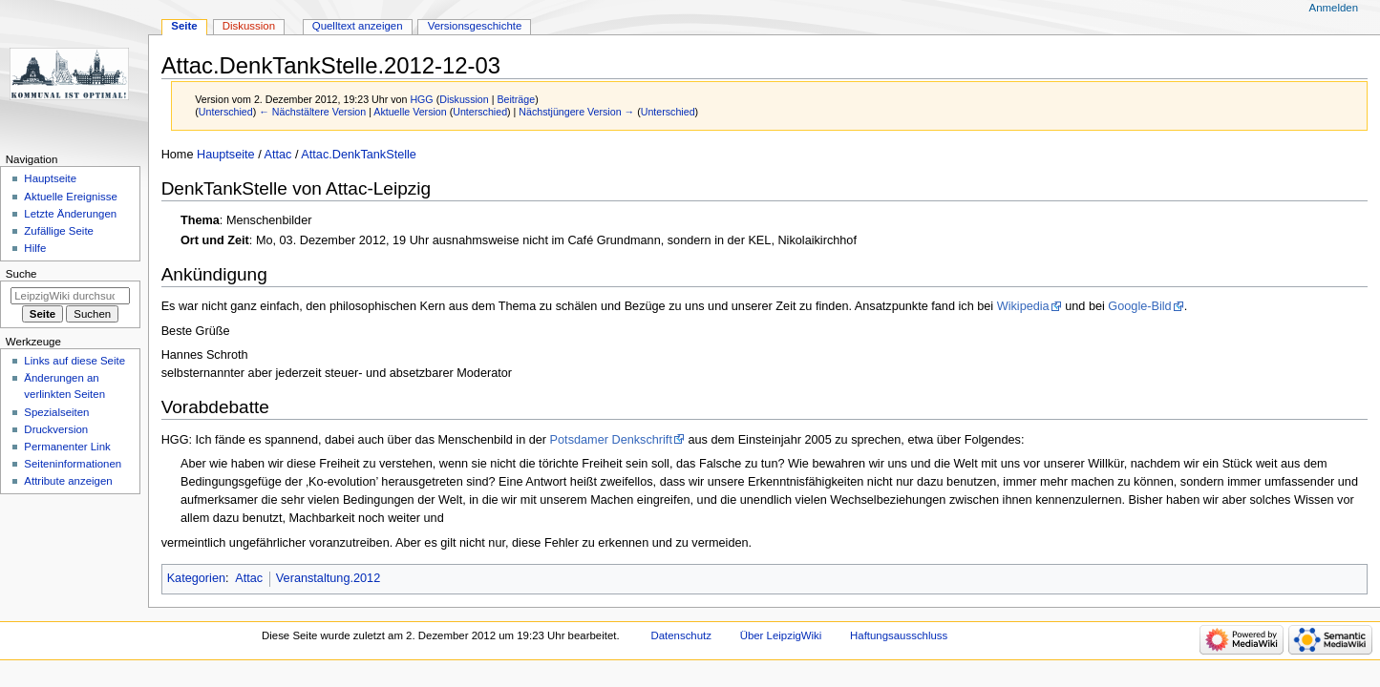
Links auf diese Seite (74, 360)
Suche (21, 274)
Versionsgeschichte (475, 25)
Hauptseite (226, 154)
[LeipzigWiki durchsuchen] (70, 295)
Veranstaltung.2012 (328, 578)
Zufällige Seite (59, 231)
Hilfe (35, 248)
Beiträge (516, 99)
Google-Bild (1139, 306)
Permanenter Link (67, 446)
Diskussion (464, 99)
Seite (184, 25)
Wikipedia (1023, 306)
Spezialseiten (56, 412)
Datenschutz (680, 635)
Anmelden (1334, 7)
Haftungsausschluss (898, 635)
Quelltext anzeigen (357, 25)
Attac (278, 154)
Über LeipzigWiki (781, 635)
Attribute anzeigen (68, 481)
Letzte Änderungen (70, 213)
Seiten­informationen (72, 463)
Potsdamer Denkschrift (611, 440)
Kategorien (196, 578)
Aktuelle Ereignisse (70, 196)
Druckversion (56, 429)
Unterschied (226, 111)
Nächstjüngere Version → (576, 111)
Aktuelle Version (409, 111)
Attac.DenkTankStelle (358, 154)
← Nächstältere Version (312, 111)
